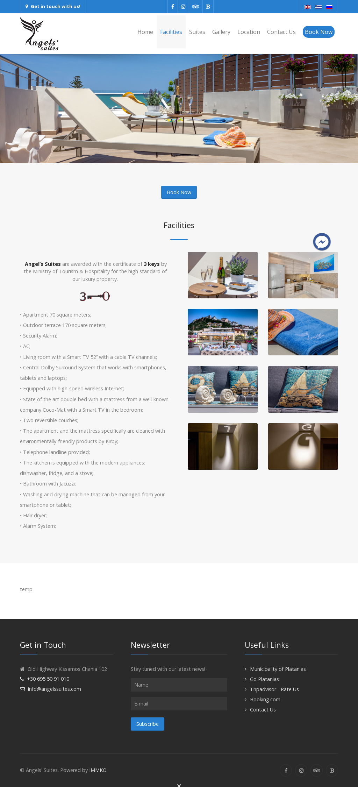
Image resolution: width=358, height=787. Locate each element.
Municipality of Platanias (278, 669)
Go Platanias (264, 679)
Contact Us (263, 709)
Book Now (179, 192)
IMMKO (98, 770)
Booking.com (265, 699)
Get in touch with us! (53, 6)
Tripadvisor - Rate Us (274, 689)
